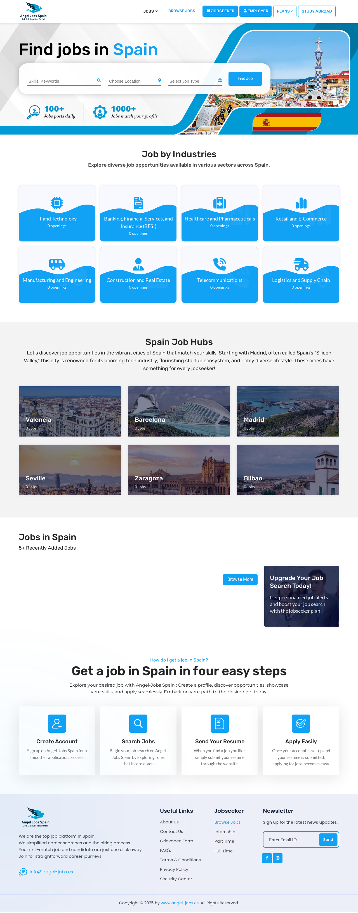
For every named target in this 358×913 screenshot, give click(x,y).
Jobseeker (220, 11)
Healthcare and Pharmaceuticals (220, 218)
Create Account (57, 742)
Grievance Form (176, 842)
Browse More (240, 579)
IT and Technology (57, 218)
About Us (169, 823)
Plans (285, 11)
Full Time (224, 852)
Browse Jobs (228, 823)
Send (328, 840)
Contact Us (171, 833)
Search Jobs (138, 742)
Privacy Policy (174, 871)
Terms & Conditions (180, 861)
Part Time (224, 842)
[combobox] (64, 81)
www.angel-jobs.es (180, 904)
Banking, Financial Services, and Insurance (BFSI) (138, 222)
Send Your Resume (220, 742)
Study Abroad (317, 11)
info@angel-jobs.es (51, 873)
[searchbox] (65, 80)
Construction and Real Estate (138, 280)
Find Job (245, 78)
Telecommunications (219, 280)
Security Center (176, 880)
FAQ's (165, 852)
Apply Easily (301, 742)
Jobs (150, 11)
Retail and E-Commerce (301, 218)
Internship (225, 833)
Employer (256, 11)
